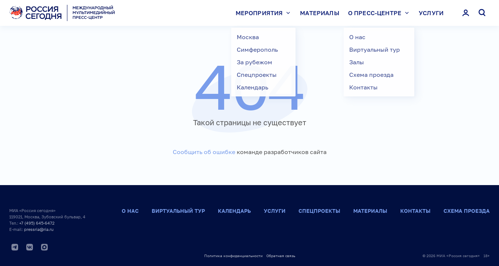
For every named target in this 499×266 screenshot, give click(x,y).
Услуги (431, 13)
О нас (130, 211)
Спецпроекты (319, 211)
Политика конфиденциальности (233, 255)
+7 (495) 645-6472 (36, 223)
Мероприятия (265, 12)
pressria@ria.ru (39, 229)
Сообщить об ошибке (204, 152)
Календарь (234, 211)
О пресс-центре (380, 12)
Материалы (319, 13)
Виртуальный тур (178, 211)
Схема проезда (467, 211)
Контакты (415, 211)
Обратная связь (280, 255)
